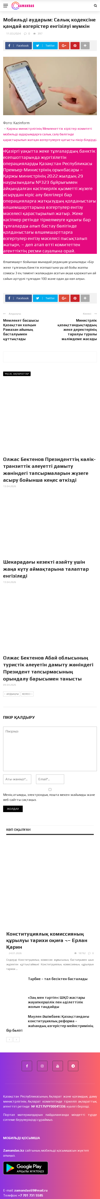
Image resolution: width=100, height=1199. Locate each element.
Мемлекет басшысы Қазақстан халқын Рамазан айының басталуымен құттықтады (21, 329)
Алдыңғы (11, 694)
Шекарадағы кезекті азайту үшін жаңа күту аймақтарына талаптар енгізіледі (46, 569)
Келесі (27, 694)
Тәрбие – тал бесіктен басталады (58, 950)
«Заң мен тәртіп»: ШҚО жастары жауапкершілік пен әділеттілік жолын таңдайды (56, 973)
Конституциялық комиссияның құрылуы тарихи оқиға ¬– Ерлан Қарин (46, 911)
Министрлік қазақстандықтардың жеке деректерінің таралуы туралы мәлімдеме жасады (77, 329)
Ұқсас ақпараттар (17, 373)
